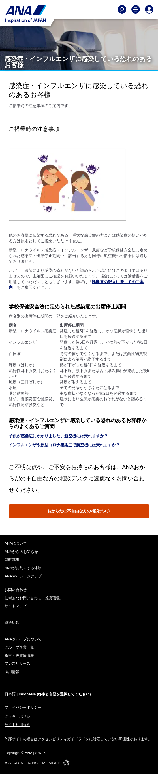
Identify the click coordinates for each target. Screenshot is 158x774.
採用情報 (12, 672)
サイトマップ (16, 606)
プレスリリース (17, 663)
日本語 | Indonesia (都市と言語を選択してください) (48, 694)
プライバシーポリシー (23, 707)
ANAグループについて (23, 639)
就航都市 (12, 560)
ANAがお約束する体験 (23, 568)
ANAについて (16, 543)
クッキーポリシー (19, 716)
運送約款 (12, 623)
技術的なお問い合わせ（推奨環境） (34, 598)
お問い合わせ (16, 590)
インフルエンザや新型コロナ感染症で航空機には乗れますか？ (64, 445)
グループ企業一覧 (19, 647)
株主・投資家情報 (19, 655)
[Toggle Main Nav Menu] (135, 9)
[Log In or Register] (149, 9)
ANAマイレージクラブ (23, 576)
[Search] (122, 9)
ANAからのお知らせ (21, 552)
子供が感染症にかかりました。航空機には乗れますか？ (58, 436)
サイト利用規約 (17, 725)
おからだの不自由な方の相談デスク (79, 511)
